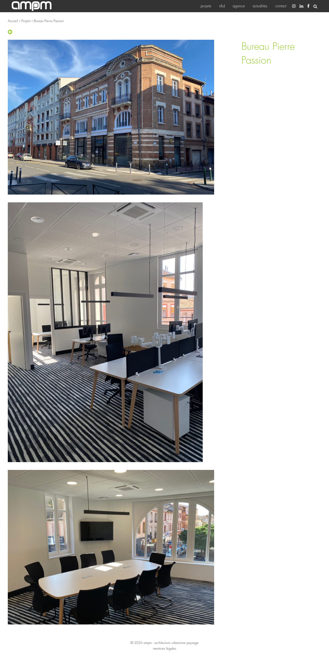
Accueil (13, 20)
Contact (280, 6)
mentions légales (164, 648)
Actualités (260, 6)
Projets (206, 6)
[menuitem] (206, 6)
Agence (239, 6)
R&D (222, 6)
